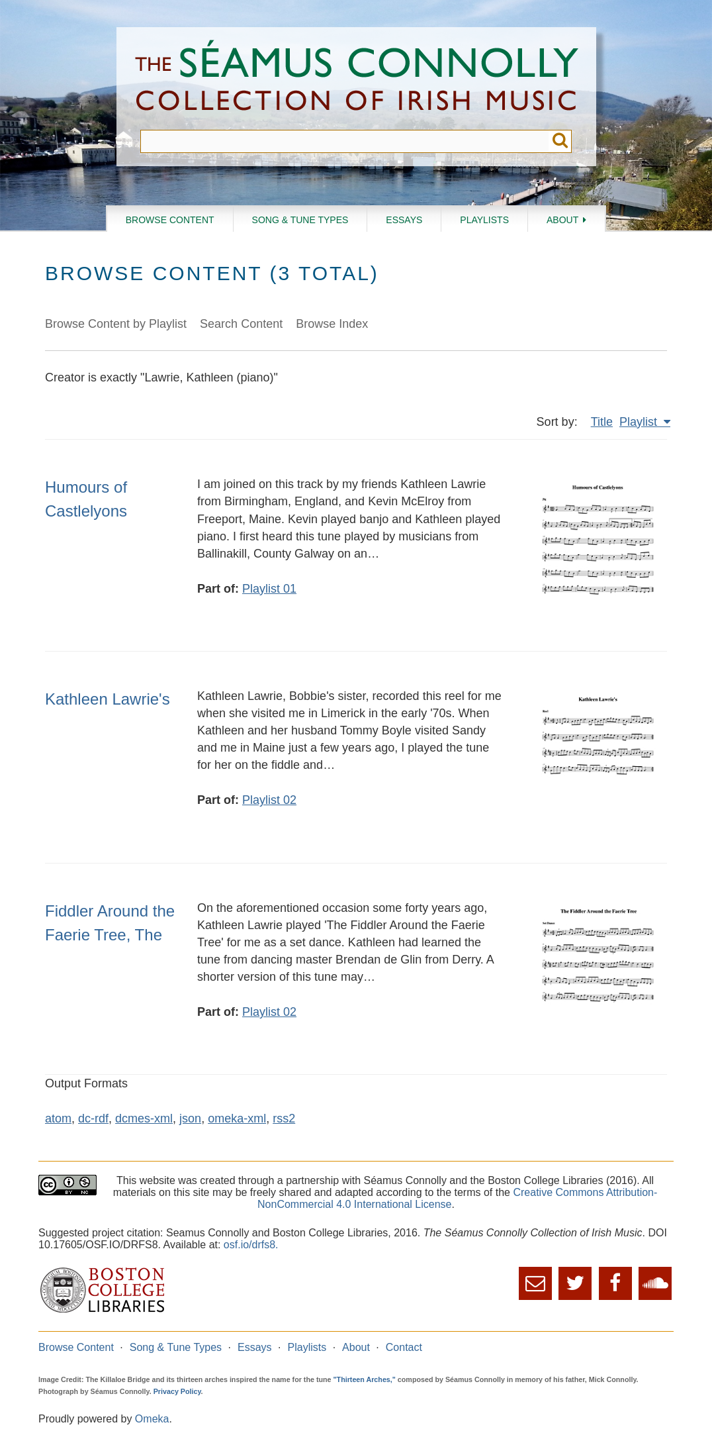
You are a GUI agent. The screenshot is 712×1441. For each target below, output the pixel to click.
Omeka (152, 1418)
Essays (404, 220)
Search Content (241, 323)
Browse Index (332, 323)
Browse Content (170, 220)
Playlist (639, 421)
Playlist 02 (269, 800)
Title (602, 421)
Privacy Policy (177, 1391)
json (190, 1118)
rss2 (284, 1118)
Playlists (484, 220)
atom (58, 1118)
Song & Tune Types (300, 220)
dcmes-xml (144, 1118)
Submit (560, 141)
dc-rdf (93, 1118)
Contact (404, 1347)
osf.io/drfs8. (251, 1244)
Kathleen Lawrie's (107, 699)
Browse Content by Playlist (116, 323)
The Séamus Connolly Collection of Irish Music (356, 78)
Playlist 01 (269, 588)
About (562, 220)
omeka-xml (237, 1118)
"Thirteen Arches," (365, 1379)
